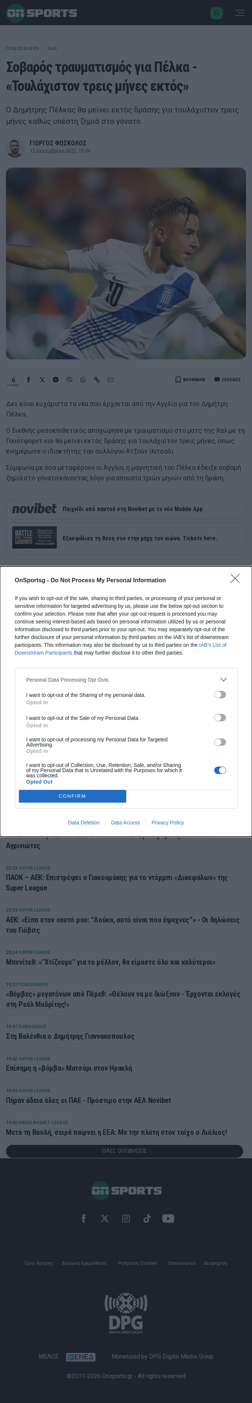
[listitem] (126, 680)
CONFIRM (72, 796)
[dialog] (126, 701)
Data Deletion (84, 823)
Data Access (125, 823)
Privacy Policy (167, 823)
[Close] (237, 581)
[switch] (220, 694)
